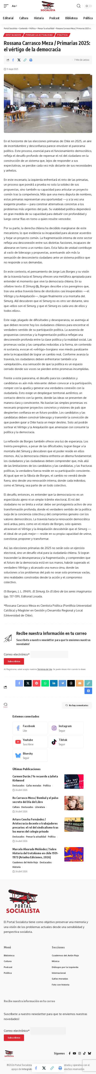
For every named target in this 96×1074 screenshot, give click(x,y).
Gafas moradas (33, 785)
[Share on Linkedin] (54, 683)
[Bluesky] (30, 755)
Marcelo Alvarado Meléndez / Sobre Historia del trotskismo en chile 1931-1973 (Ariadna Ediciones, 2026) (35, 853)
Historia (16, 867)
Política (62, 35)
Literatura (40, 807)
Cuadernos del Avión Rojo (25, 862)
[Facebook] (30, 728)
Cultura (16, 807)
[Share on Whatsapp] (45, 683)
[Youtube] (30, 742)
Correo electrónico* (17, 654)
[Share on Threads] (71, 683)
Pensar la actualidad (39, 35)
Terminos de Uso (44, 669)
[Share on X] (19, 60)
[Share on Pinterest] (36, 683)
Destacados (13, 35)
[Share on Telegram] (62, 683)
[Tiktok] (66, 742)
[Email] (80, 683)
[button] (7, 5)
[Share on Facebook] (13, 60)
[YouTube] (74, 1053)
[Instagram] (66, 728)
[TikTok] (84, 1053)
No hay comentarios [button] (76, 705)
